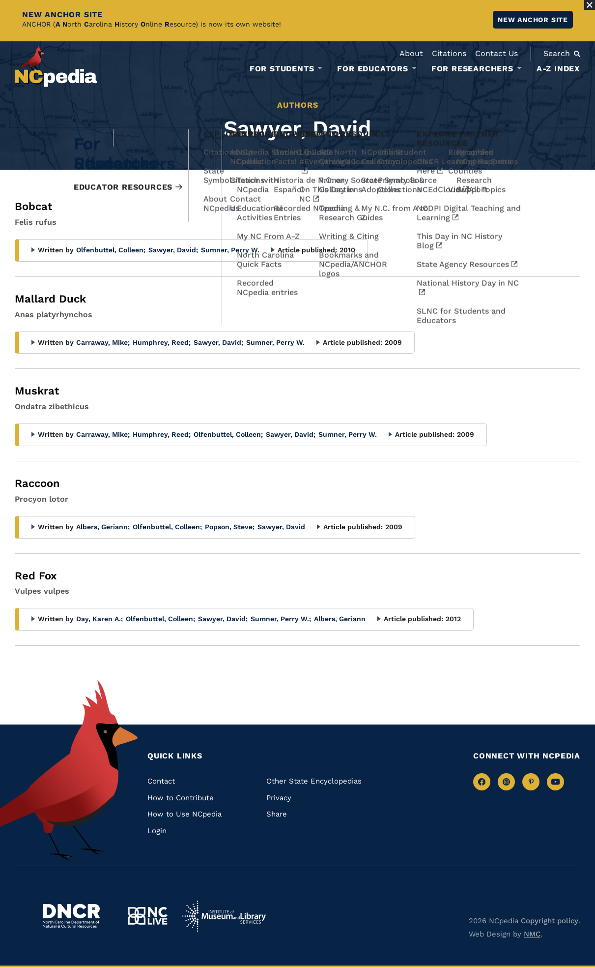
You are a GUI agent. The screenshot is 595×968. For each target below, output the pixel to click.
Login (157, 830)
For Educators (372, 68)
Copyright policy (549, 920)
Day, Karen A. (99, 619)
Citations (449, 53)
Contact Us (496, 53)
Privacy (278, 797)
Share (276, 814)
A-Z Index (558, 68)
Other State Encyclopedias (314, 781)
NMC (532, 934)
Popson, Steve (230, 527)
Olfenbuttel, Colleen (110, 250)
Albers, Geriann (103, 527)
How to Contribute (180, 797)
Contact (161, 781)
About (411, 53)
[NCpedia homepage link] (56, 66)
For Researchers (472, 68)
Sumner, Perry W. (230, 250)
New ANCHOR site (533, 20)
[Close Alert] (589, 5)
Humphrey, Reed (162, 342)
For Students (282, 68)
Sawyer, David (173, 250)
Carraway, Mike (103, 342)
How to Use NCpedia (184, 814)
